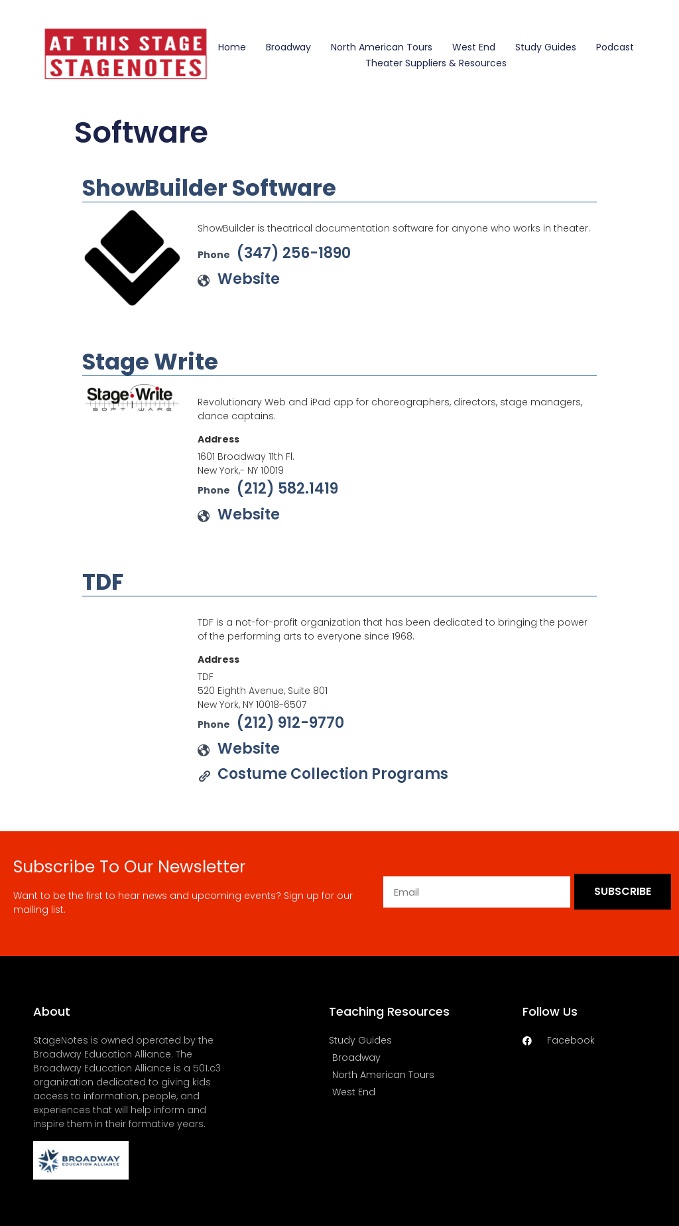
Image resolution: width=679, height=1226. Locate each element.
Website (248, 279)
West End (473, 47)
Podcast (615, 47)
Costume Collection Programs (332, 774)
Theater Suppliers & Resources (436, 63)
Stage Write (150, 361)
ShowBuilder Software (209, 188)
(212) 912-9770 (290, 723)
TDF (102, 582)
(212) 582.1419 (287, 488)
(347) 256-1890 (294, 253)
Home (232, 47)
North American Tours (381, 47)
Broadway (288, 47)
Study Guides (545, 47)
